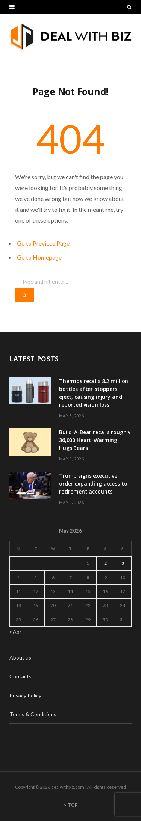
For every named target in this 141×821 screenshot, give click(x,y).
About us (20, 657)
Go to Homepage (39, 257)
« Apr (15, 631)
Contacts (20, 676)
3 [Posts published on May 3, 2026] (122, 563)
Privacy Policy (25, 695)
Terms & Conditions (32, 714)
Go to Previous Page (43, 243)
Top (70, 805)
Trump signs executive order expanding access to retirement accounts (93, 483)
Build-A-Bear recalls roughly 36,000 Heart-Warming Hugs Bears (95, 440)
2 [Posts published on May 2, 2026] (105, 563)
